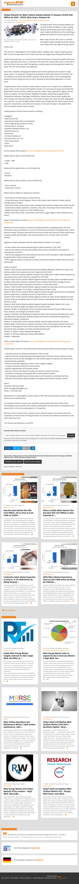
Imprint (7, 878)
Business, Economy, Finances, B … (60, 505)
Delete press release (13, 462)
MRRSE (6, 719)
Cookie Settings (62, 878)
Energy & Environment (17, 648)
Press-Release (47, 719)
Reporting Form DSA (50, 878)
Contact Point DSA (38, 878)
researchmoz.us (47, 786)
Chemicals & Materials (17, 505)
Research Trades (9, 650)
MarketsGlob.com (21, 22)
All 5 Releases (8, 610)
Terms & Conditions (25, 878)
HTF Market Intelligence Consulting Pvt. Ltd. (56, 650)
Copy (71, 435)
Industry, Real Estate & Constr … (20, 717)
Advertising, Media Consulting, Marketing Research (34, 20)
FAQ (3, 878)
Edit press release (32, 462)
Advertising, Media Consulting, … (21, 572)
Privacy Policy (15, 878)
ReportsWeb (7, 786)
